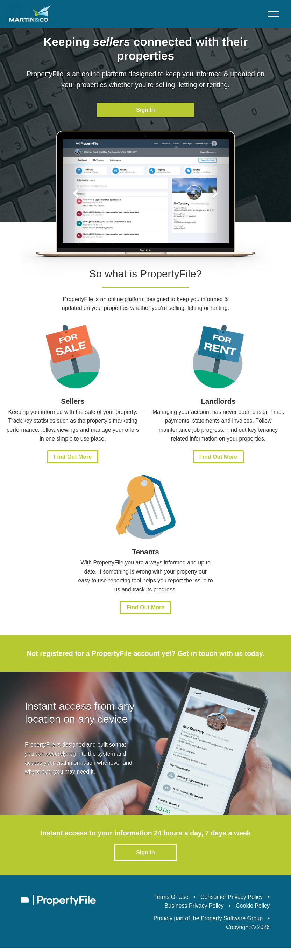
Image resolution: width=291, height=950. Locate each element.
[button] (75, 193)
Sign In (145, 110)
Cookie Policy (253, 908)
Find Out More (73, 459)
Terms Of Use (171, 899)
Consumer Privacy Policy (231, 899)
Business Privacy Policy (194, 908)
